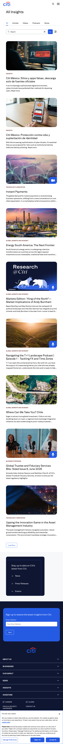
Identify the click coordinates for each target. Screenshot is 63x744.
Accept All (52, 740)
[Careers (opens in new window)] (14, 703)
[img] (53, 4)
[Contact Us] (43, 708)
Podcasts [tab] (36, 23)
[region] (31, 727)
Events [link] (18, 591)
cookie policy (6, 722)
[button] (44, 31)
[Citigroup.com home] (31, 650)
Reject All (37, 740)
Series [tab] (46, 23)
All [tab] (7, 23)
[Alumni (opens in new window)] (43, 703)
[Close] (59, 714)
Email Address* (11, 620)
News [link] (17, 576)
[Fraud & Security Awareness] (14, 708)
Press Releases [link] (22, 583)
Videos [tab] (25, 23)
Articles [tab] (15, 23)
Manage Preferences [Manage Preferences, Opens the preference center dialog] (10, 740)
